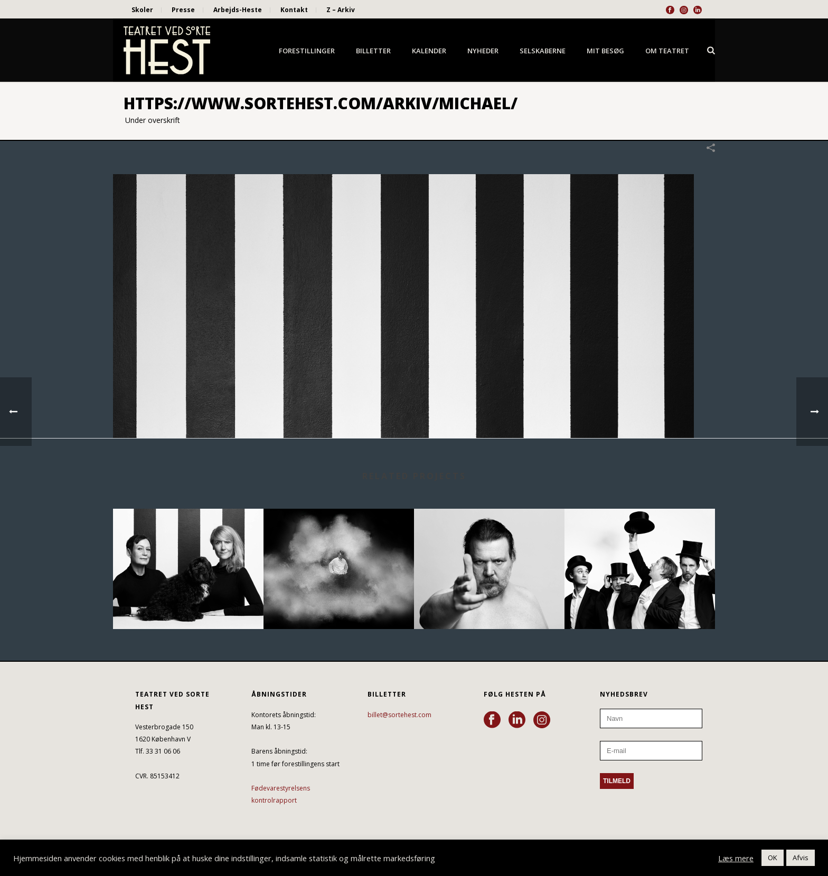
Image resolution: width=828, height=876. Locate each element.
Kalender (429, 50)
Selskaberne (543, 50)
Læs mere (736, 858)
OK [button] (772, 857)
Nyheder (482, 50)
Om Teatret (667, 50)
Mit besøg (605, 50)
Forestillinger (307, 50)
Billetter (373, 50)
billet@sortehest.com (399, 714)
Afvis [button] (800, 857)
